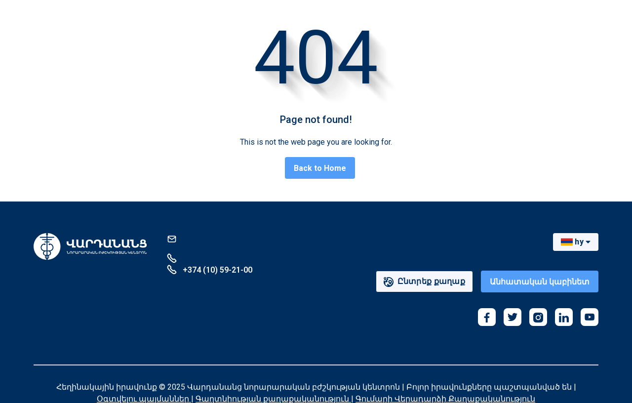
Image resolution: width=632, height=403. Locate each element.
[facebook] (487, 317)
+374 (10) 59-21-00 (209, 269)
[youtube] (589, 317)
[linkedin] (564, 317)
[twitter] (512, 317)
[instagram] (538, 317)
